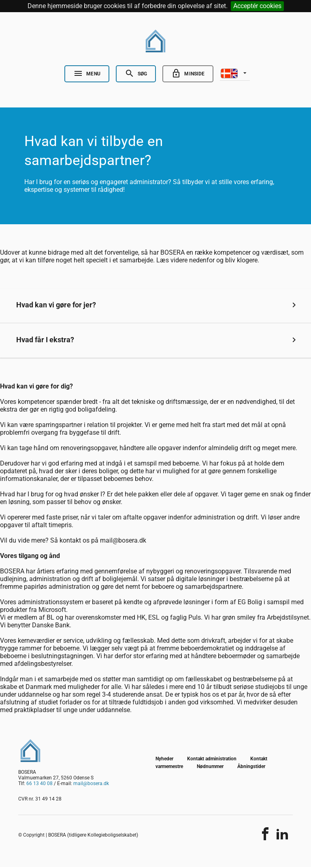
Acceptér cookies (257, 6)
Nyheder (164, 759)
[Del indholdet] (265, 833)
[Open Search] (136, 73)
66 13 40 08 (39, 783)
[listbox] (235, 72)
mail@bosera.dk (91, 783)
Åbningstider (251, 766)
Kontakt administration (211, 759)
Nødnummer (210, 766)
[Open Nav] (86, 73)
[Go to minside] (187, 73)
